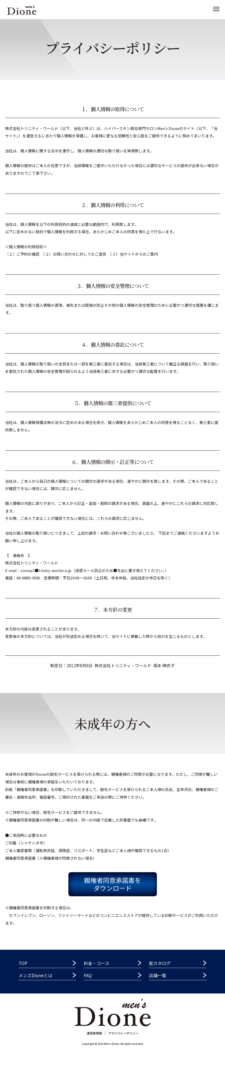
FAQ (88, 975)
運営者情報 (94, 1033)
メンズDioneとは (35, 975)
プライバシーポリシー (123, 1033)
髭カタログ (160, 963)
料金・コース (96, 963)
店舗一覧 (157, 975)
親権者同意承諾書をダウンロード (112, 884)
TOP (23, 963)
